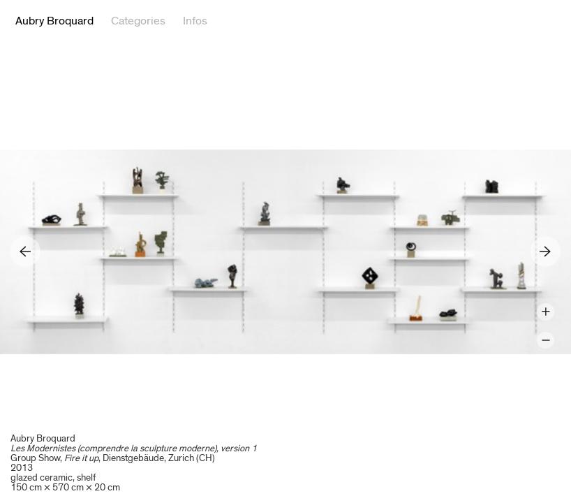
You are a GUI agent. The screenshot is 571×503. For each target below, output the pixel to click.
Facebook (486, 21)
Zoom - (545, 340)
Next (546, 251)
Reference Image (548, 21)
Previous (25, 251)
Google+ (528, 21)
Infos (195, 21)
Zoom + (545, 312)
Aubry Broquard (54, 21)
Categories (138, 21)
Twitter (507, 21)
